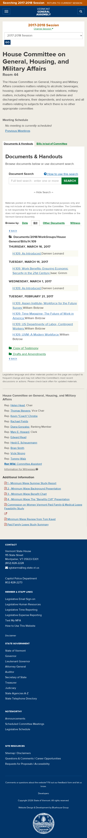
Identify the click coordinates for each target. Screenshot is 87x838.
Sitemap (10, 753)
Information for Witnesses (21, 469)
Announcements (15, 718)
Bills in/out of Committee (52, 143)
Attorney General (15, 666)
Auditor (9, 672)
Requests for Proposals (19, 764)
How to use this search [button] (61, 174)
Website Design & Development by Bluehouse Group (43, 807)
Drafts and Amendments (27, 354)
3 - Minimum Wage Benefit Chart (25, 494)
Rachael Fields (19, 421)
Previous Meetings (17, 131)
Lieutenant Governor (17, 661)
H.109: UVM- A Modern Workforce (36, 335)
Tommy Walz (18, 458)
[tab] (19, 144)
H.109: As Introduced (27, 254)
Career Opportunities (48, 758)
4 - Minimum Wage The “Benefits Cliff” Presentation (37, 499)
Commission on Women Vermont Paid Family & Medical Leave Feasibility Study (43, 506)
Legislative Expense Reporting (23, 615)
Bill (35, 223)
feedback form (65, 782)
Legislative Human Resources (23, 604)
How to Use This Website (20, 626)
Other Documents (54, 223)
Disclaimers (24, 753)
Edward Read (18, 437)
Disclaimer (10, 635)
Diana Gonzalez (20, 427)
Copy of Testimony (23, 348)
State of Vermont (15, 650)
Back (13, 231)
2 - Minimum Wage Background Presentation (32, 488)
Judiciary (10, 688)
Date (25, 223)
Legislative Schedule (17, 729)
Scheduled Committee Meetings (24, 724)
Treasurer (11, 682)
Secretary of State (16, 677)
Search (70, 181)
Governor (10, 656)
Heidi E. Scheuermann (24, 442)
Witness (75, 223)
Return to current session (64, 3)
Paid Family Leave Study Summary (26, 524)
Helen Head (18, 405)
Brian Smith (17, 448)
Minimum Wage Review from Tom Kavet (30, 519)
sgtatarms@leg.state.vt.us (22, 567)
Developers (43, 793)
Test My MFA (13, 620)
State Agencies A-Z (16, 693)
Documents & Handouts (18, 143)
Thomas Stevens (20, 410)
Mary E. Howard (20, 432)
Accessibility (42, 764)
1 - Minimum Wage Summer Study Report (30, 483)
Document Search (43, 174)
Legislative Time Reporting (21, 609)
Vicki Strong (18, 453)
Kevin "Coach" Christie (24, 416)
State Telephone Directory (21, 698)
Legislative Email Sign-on (20, 599)
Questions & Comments (19, 758)
